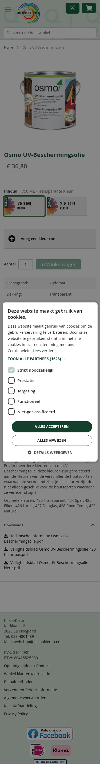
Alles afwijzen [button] (51, 440)
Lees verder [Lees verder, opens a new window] (43, 350)
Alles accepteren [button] (52, 426)
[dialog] (50, 382)
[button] (50, 358)
